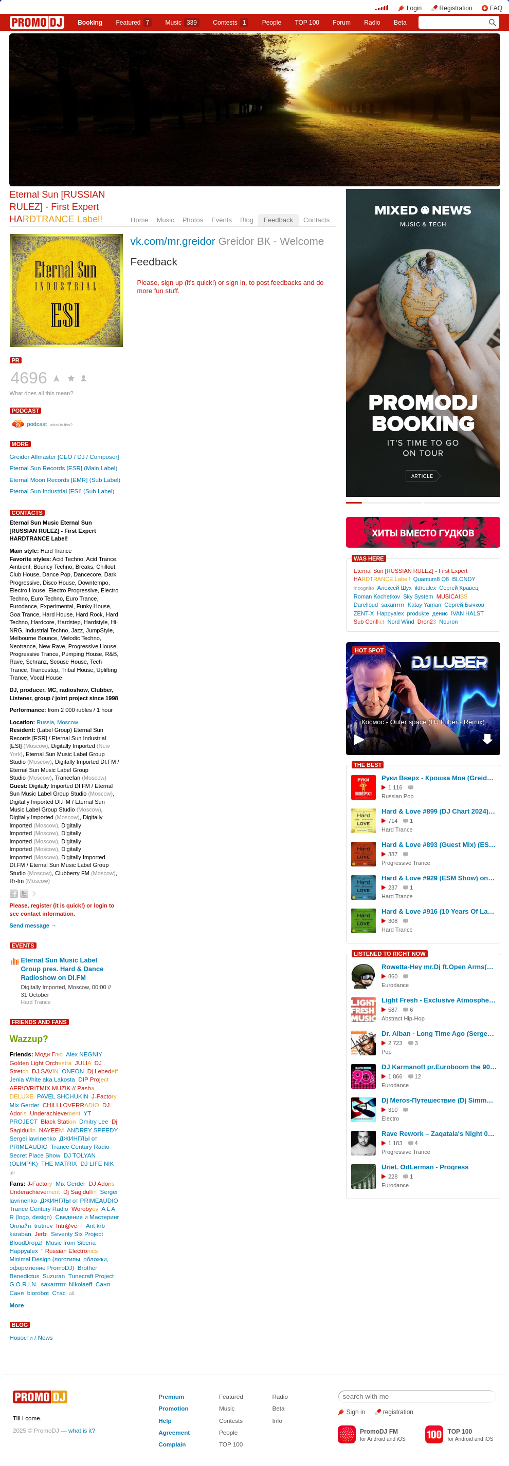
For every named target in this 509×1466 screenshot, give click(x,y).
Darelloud (366, 605)
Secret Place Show (35, 1155)
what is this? (61, 424)
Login (414, 8)
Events (221, 220)
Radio (372, 22)
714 (392, 821)
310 (392, 1110)
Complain (172, 1444)
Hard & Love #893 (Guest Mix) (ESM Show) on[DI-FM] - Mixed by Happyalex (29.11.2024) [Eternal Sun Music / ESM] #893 (439, 844)
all (12, 1172)
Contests (231, 1420)
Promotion (173, 1408)
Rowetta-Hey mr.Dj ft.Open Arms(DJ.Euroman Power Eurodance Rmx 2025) (439, 966)
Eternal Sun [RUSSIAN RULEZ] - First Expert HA (57, 206)
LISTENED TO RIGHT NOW (390, 954)
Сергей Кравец (458, 588)
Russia (45, 722)
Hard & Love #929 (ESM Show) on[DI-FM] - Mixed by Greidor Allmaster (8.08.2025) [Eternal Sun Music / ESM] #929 (439, 878)
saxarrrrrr (53, 1284)
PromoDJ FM (379, 1431)
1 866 (395, 1076)
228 (392, 1176)
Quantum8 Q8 (431, 579)
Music (182, 22)
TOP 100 (307, 22)
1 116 (395, 787)
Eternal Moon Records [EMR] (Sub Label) (65, 479)
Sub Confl (369, 622)
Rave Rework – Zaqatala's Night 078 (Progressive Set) (439, 1133)
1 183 (395, 1143)
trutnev (43, 1225)
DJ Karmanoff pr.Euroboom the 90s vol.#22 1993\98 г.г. (439, 1067)
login (100, 905)
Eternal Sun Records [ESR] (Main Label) (64, 468)
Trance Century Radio (80, 1146)
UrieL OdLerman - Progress (425, 1167)
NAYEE (51, 1130)
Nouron (448, 622)
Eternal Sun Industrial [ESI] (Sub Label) (62, 491)
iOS (401, 1439)
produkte (418, 613)
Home (140, 220)
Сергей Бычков (464, 605)
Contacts (316, 220)
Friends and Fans (39, 1022)
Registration (456, 8)
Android (376, 1439)
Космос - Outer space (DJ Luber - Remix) (423, 722)
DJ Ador (101, 1183)
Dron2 (426, 622)
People (271, 22)
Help (164, 1420)
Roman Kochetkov (377, 596)
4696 (29, 378)
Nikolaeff (80, 1284)
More (20, 444)
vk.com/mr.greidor (173, 241)
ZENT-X (364, 613)
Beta (400, 22)
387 (392, 854)
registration (398, 1412)
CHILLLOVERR (71, 1105)
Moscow (67, 722)
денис (440, 613)
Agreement (174, 1432)
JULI (83, 1062)
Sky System (418, 596)
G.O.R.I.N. (24, 1284)
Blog (246, 220)
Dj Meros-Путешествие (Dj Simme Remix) (439, 1100)
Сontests (230, 22)
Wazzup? (29, 1039)
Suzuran (54, 1275)
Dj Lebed (102, 1071)
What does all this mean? (42, 393)
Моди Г (49, 1054)
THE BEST (367, 765)
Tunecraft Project (91, 1275)
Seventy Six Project (77, 1233)
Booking (90, 22)
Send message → (33, 925)
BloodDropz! (26, 1242)
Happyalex (24, 1250)
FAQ (496, 8)
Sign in (356, 1412)
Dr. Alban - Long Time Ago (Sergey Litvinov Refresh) (439, 1033)
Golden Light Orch (41, 1062)
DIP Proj (93, 1079)
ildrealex (425, 588)
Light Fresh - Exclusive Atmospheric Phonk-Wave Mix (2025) (439, 1000)
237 (392, 887)
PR (16, 360)
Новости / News (31, 1337)
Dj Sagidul (80, 1191)
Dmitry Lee (93, 1121)
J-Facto (104, 1096)
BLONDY (463, 579)
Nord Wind (401, 622)
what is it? (81, 1430)
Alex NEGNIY (84, 1054)
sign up (172, 282)
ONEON (73, 1071)
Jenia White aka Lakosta (42, 1079)
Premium (171, 1396)
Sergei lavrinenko (33, 1138)
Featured (134, 22)
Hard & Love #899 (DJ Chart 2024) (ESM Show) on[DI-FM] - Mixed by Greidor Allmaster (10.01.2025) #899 (439, 811)
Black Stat (58, 1121)
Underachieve (55, 1113)
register (41, 905)
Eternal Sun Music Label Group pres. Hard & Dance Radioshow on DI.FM (62, 968)
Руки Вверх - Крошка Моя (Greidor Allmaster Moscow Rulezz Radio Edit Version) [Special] (439, 778)
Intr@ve (69, 1225)
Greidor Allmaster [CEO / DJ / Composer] (64, 456)
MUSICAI (452, 596)
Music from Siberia (71, 1242)
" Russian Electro (71, 1250)
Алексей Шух (394, 588)
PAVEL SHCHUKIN (62, 1096)
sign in (236, 282)
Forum (342, 22)
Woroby (84, 1208)
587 (392, 1010)
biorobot (38, 1292)
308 (392, 921)
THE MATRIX (59, 1163)
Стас (59, 1292)
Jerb (40, 1233)
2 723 (395, 1043)
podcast (26, 411)
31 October (35, 995)
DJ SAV (45, 1071)
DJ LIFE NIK (97, 1163)
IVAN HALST (467, 613)
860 (392, 976)
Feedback (278, 220)
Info (277, 1420)
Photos (193, 220)
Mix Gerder (25, 1105)
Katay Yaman (424, 605)
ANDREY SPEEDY (92, 1130)
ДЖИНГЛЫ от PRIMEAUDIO (79, 1200)
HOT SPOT (369, 650)
